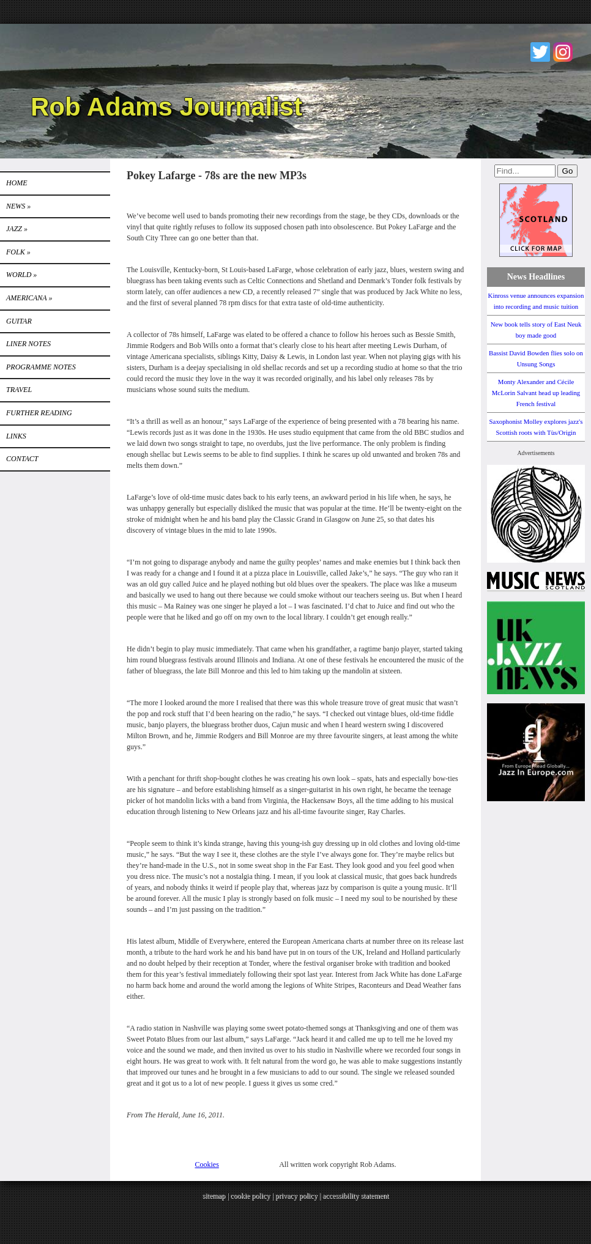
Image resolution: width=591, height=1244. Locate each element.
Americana (29, 298)
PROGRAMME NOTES (41, 367)
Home (17, 183)
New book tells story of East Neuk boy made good (536, 329)
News (18, 206)
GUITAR (19, 321)
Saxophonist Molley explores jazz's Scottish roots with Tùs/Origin (536, 427)
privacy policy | (298, 1195)
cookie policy (250, 1195)
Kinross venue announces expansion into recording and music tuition (536, 301)
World (21, 274)
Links (16, 436)
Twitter (540, 52)
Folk (18, 252)
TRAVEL (19, 389)
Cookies (207, 1164)
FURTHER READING (39, 413)
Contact (22, 458)
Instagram (563, 52)
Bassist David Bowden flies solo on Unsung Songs (536, 358)
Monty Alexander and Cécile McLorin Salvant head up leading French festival (536, 392)
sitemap (214, 1195)
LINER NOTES (28, 343)
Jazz (17, 228)
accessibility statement (355, 1195)
